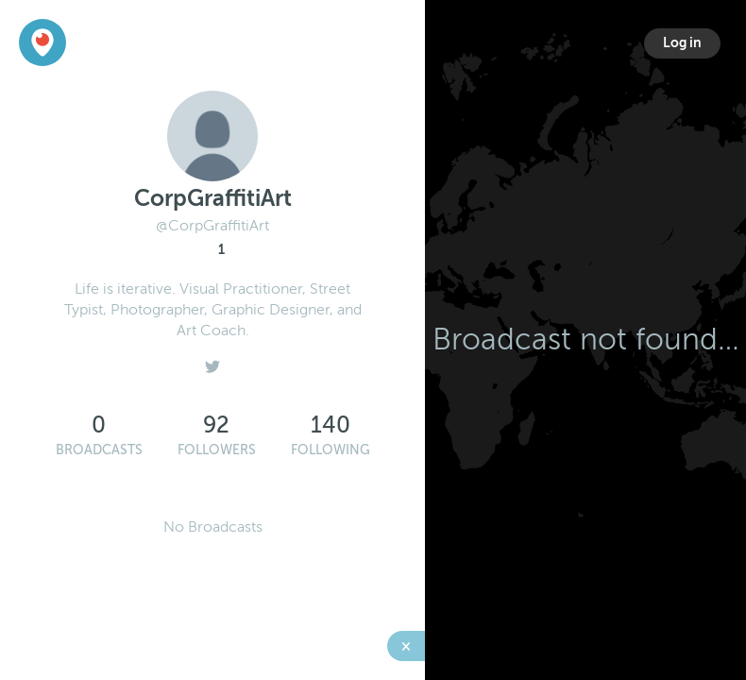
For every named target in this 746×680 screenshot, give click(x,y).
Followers (217, 450)
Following (330, 450)
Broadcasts (99, 450)
